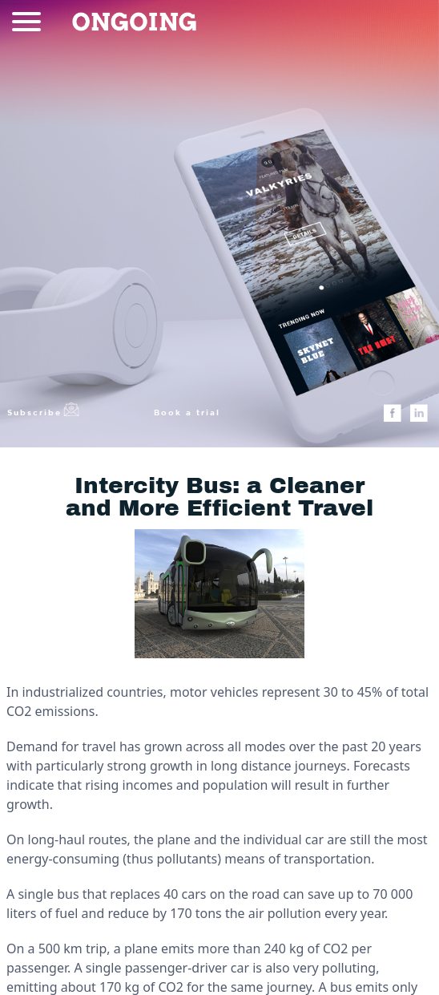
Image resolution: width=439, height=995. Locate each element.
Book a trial (187, 412)
